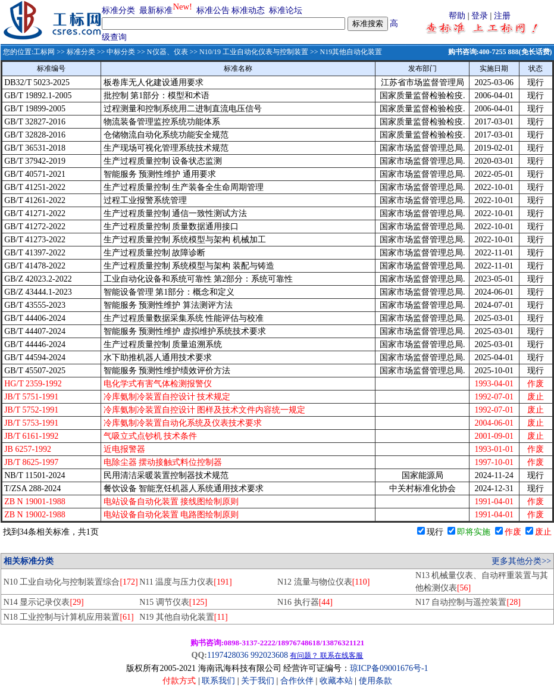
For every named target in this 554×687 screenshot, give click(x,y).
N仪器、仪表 (167, 52)
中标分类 (121, 52)
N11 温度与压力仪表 (185, 581)
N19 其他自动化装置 (183, 617)
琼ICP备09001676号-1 (389, 668)
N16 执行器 (305, 602)
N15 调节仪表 (173, 602)
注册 (502, 15)
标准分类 (118, 10)
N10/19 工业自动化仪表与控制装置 (253, 52)
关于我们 (259, 680)
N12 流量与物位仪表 (323, 581)
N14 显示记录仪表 (44, 602)
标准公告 (213, 10)
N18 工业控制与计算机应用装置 (69, 617)
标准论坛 (285, 10)
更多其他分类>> (521, 561)
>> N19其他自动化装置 (345, 52)
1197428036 (227, 655)
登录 (479, 15)
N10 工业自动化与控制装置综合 (71, 581)
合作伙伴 (297, 680)
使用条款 (375, 680)
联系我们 (218, 680)
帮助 (457, 15)
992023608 (269, 655)
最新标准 (156, 10)
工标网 (44, 52)
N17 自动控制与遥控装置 (468, 602)
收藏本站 (336, 680)
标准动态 (248, 10)
